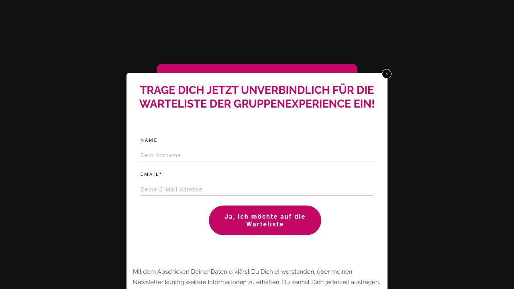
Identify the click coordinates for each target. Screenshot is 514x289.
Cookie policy (227, 213)
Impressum (289, 213)
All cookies (193, 194)
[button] (345, 76)
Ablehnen (253, 194)
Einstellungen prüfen (317, 194)
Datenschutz (259, 213)
